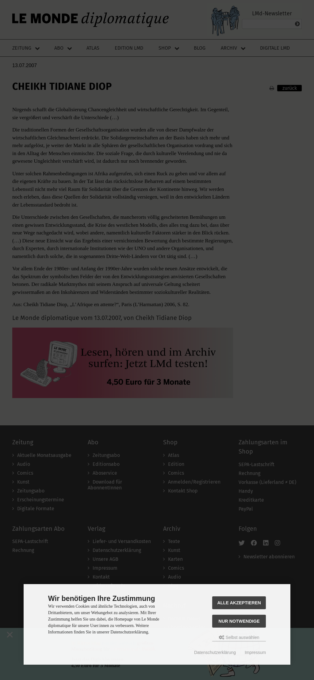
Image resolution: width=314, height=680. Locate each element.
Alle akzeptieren (239, 602)
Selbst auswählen (239, 637)
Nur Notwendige (239, 621)
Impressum (255, 652)
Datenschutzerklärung (215, 652)
